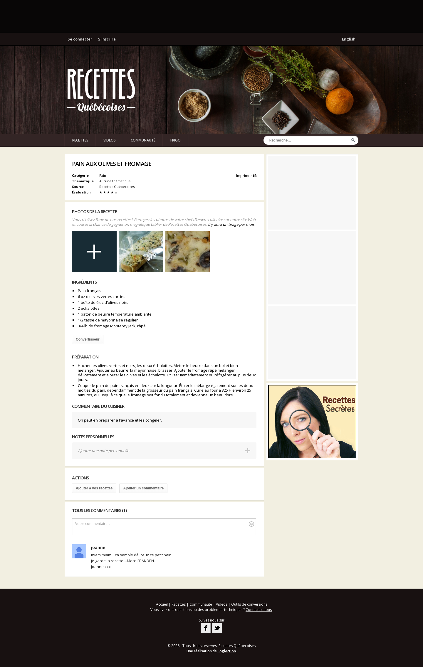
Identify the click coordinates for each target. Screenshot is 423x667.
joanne (98, 547)
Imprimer (246, 175)
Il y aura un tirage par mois (231, 224)
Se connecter (80, 39)
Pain (102, 175)
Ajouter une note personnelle (103, 450)
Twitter (217, 628)
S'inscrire (107, 39)
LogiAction (227, 651)
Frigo (175, 140)
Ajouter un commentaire (143, 488)
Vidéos (109, 140)
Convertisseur (88, 339)
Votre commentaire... (164, 524)
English (348, 39)
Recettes (80, 140)
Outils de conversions (249, 604)
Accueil (162, 604)
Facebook (206, 628)
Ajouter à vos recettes (94, 488)
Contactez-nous (259, 609)
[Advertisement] (211, 16)
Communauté (143, 140)
